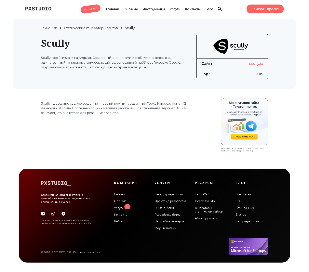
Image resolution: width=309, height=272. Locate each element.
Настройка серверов (169, 221)
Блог (209, 9)
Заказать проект (265, 9)
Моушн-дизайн (165, 228)
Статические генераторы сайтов (91, 28)
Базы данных (244, 208)
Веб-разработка (247, 221)
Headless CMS (205, 201)
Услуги (175, 9)
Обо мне (131, 9)
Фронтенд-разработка (170, 201)
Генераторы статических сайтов (209, 209)
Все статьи (243, 194)
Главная (112, 9)
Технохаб (91, 9)
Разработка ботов (167, 214)
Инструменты (153, 9)
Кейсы (118, 221)
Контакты (193, 9)
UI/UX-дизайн (164, 208)
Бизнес (240, 214)
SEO (238, 201)
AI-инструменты (206, 218)
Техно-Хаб (49, 28)
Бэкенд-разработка (168, 194)
